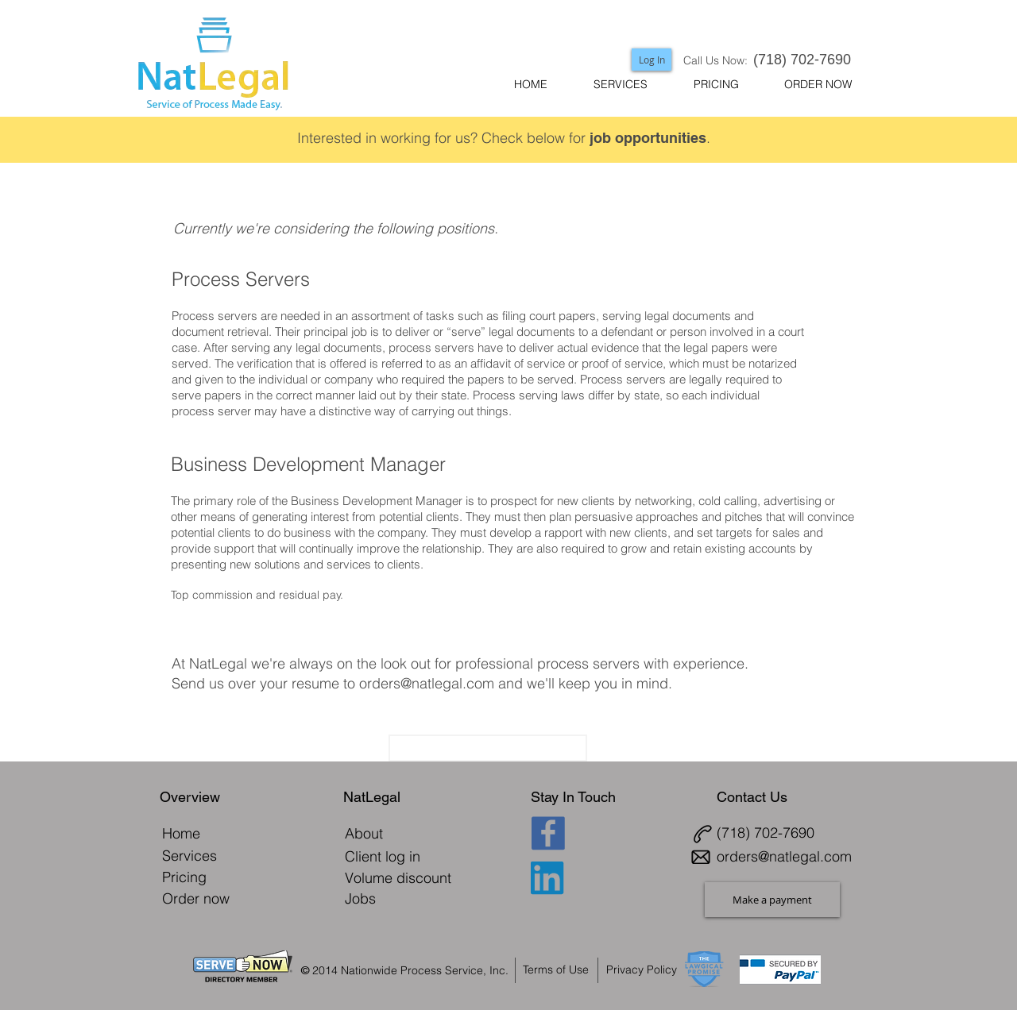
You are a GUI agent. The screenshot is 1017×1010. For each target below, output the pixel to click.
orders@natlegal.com (426, 683)
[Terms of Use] (560, 969)
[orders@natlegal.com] (788, 856)
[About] (364, 833)
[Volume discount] (398, 877)
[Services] (190, 855)
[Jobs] (361, 898)
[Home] (181, 833)
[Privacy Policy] (650, 969)
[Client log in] (394, 856)
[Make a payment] (772, 899)
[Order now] (205, 898)
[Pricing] (184, 877)
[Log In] (651, 59)
